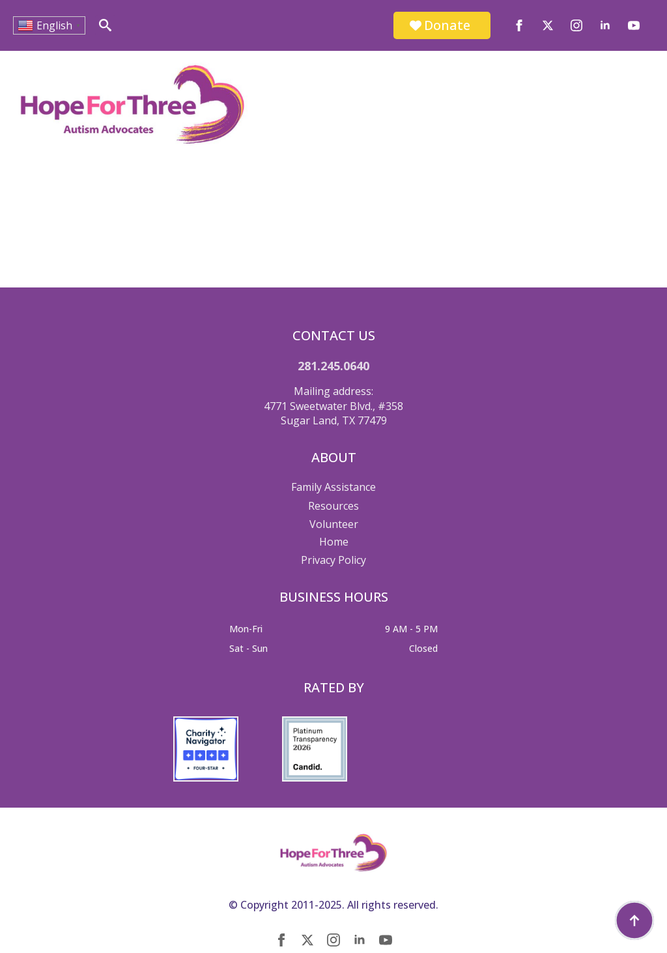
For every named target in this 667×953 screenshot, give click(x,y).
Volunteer (333, 524)
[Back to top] (634, 920)
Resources (333, 506)
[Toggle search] (105, 25)
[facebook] (519, 25)
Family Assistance (333, 487)
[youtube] (633, 25)
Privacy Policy (333, 560)
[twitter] (547, 25)
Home (333, 542)
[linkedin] (605, 25)
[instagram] (576, 25)
